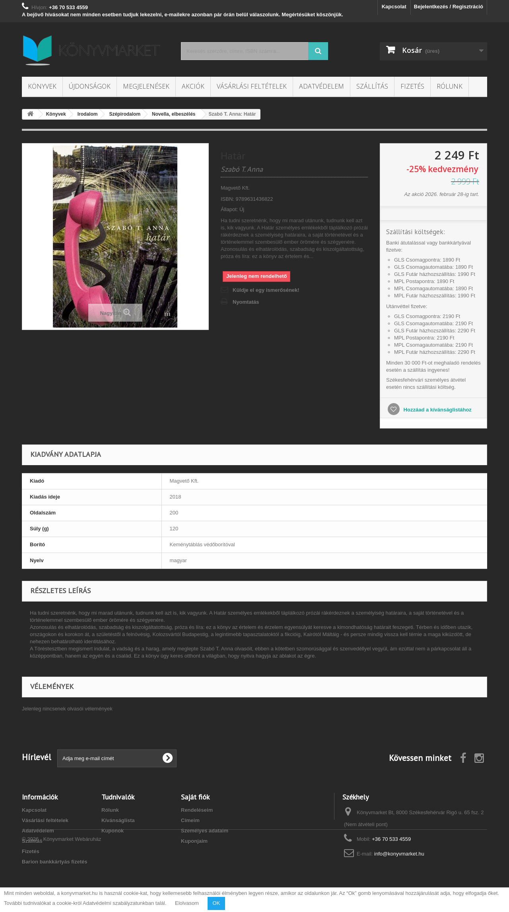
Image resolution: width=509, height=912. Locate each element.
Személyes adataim (204, 831)
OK (216, 903)
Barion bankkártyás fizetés (54, 862)
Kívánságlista (118, 820)
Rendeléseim (197, 810)
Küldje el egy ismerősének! (266, 290)
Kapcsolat (394, 7)
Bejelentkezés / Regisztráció (448, 7)
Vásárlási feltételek (252, 86)
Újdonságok (90, 86)
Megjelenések (146, 86)
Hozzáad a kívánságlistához (437, 410)
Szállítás (372, 86)
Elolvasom (187, 903)
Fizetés (412, 86)
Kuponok (112, 831)
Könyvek (42, 86)
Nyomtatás (246, 302)
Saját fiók (195, 796)
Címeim (190, 820)
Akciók (193, 86)
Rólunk (449, 86)
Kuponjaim (194, 841)
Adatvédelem (321, 86)
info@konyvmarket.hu (399, 854)
